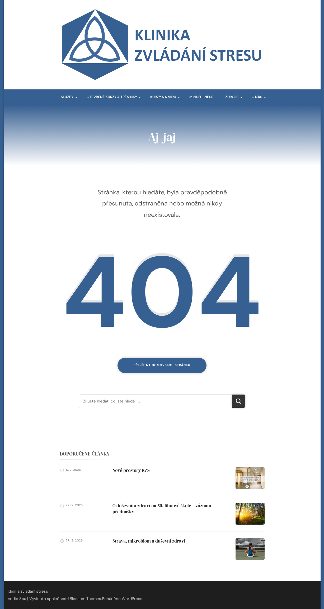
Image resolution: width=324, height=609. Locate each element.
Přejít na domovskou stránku (162, 365)
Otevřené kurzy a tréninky (112, 97)
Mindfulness (201, 97)
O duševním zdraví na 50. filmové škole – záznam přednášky (161, 508)
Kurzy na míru (163, 97)
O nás (257, 97)
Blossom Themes (85, 598)
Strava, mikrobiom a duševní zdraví (148, 541)
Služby (67, 97)
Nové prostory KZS (131, 470)
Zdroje (231, 97)
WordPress (132, 598)
